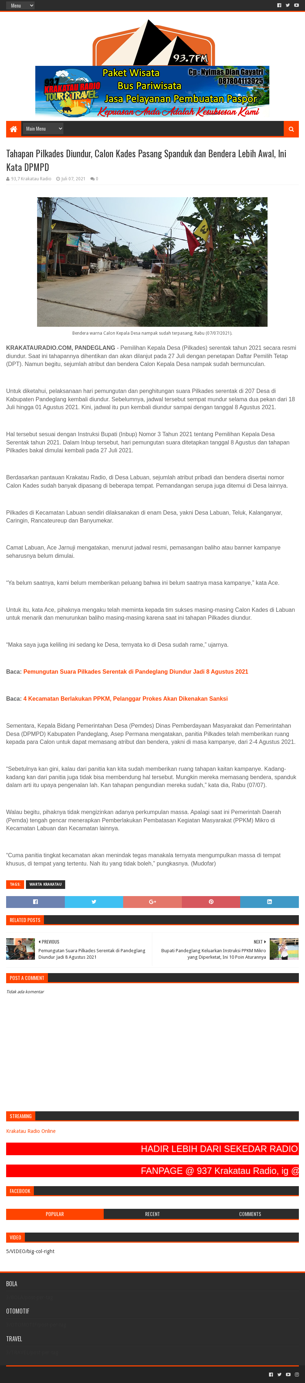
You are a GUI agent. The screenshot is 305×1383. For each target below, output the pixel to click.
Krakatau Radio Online (30, 1131)
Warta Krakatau (46, 884)
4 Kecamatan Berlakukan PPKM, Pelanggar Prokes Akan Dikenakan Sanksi (125, 699)
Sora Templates (46, 1374)
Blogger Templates (87, 1374)
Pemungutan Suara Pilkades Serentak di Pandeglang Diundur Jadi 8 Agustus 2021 (135, 672)
